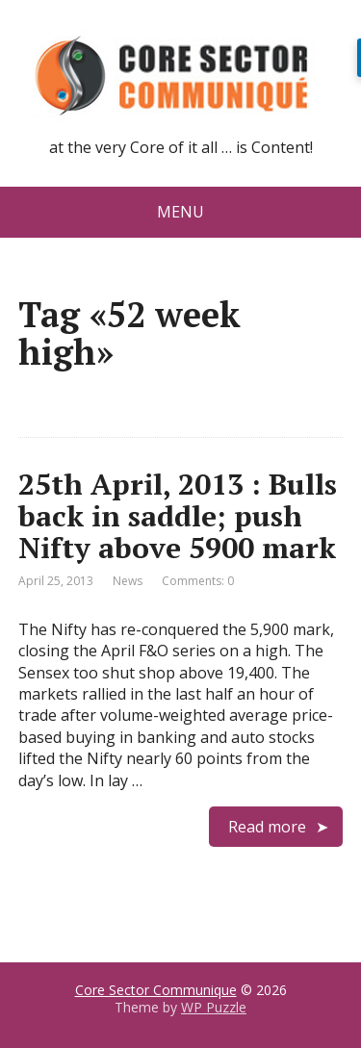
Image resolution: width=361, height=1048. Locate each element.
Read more (267, 826)
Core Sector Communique (156, 990)
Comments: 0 (198, 581)
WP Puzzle (213, 1007)
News (127, 581)
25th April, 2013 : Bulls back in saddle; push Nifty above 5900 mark (177, 516)
